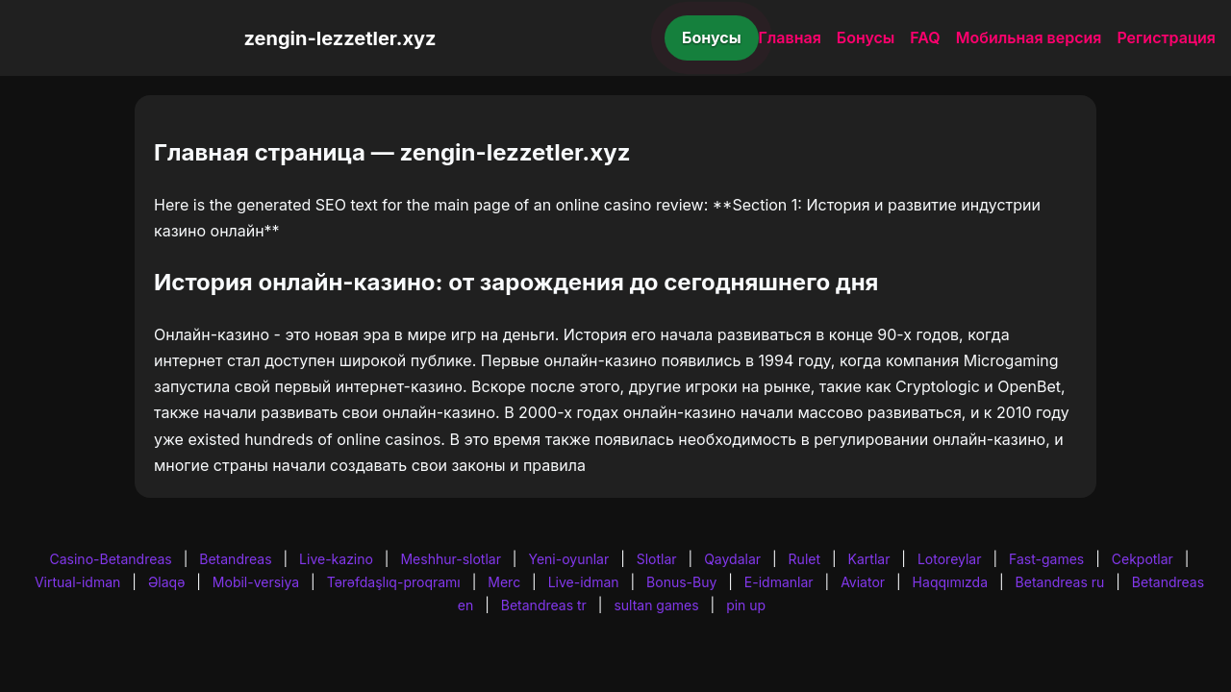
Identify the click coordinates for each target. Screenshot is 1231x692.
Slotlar (657, 559)
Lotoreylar (949, 559)
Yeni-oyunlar (568, 559)
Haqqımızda (950, 582)
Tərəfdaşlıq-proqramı (394, 582)
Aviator (863, 582)
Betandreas (235, 559)
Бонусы (711, 37)
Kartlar (869, 559)
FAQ (925, 37)
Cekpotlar (1142, 559)
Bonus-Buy (681, 582)
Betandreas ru (1060, 582)
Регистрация (1166, 37)
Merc (504, 582)
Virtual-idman (77, 582)
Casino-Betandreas (111, 559)
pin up (746, 605)
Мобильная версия (1029, 37)
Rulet (804, 559)
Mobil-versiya (256, 582)
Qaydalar (732, 559)
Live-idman (583, 582)
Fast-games (1046, 559)
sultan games (656, 605)
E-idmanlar (779, 582)
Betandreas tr (544, 605)
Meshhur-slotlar (450, 559)
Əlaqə (166, 582)
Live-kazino (336, 559)
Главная (790, 37)
